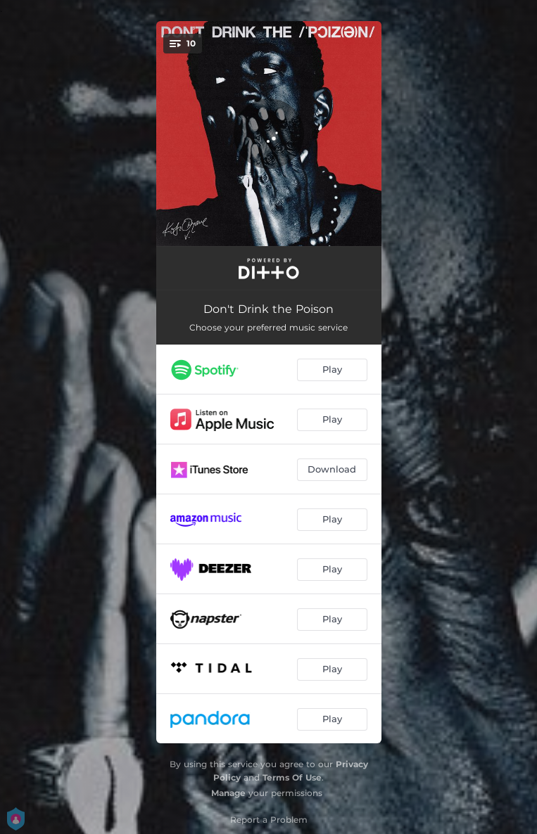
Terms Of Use (292, 777)
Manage (228, 793)
